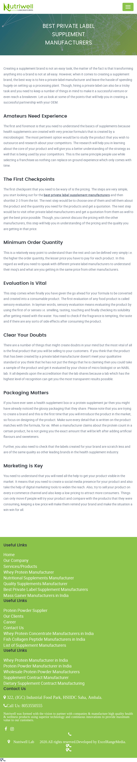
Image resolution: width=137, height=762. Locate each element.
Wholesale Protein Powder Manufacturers (41, 671)
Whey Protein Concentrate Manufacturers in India (48, 633)
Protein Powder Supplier (25, 610)
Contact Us (13, 627)
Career (9, 622)
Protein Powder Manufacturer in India (37, 666)
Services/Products (20, 566)
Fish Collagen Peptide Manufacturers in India (44, 639)
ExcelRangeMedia (111, 742)
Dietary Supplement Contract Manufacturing (44, 683)
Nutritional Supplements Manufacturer (38, 578)
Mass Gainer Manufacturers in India (36, 595)
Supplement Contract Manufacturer (36, 677)
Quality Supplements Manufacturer (35, 583)
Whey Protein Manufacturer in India (35, 660)
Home (9, 554)
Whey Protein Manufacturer (28, 572)
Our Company (16, 560)
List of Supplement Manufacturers (34, 645)
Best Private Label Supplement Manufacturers (45, 589)
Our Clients (13, 616)
